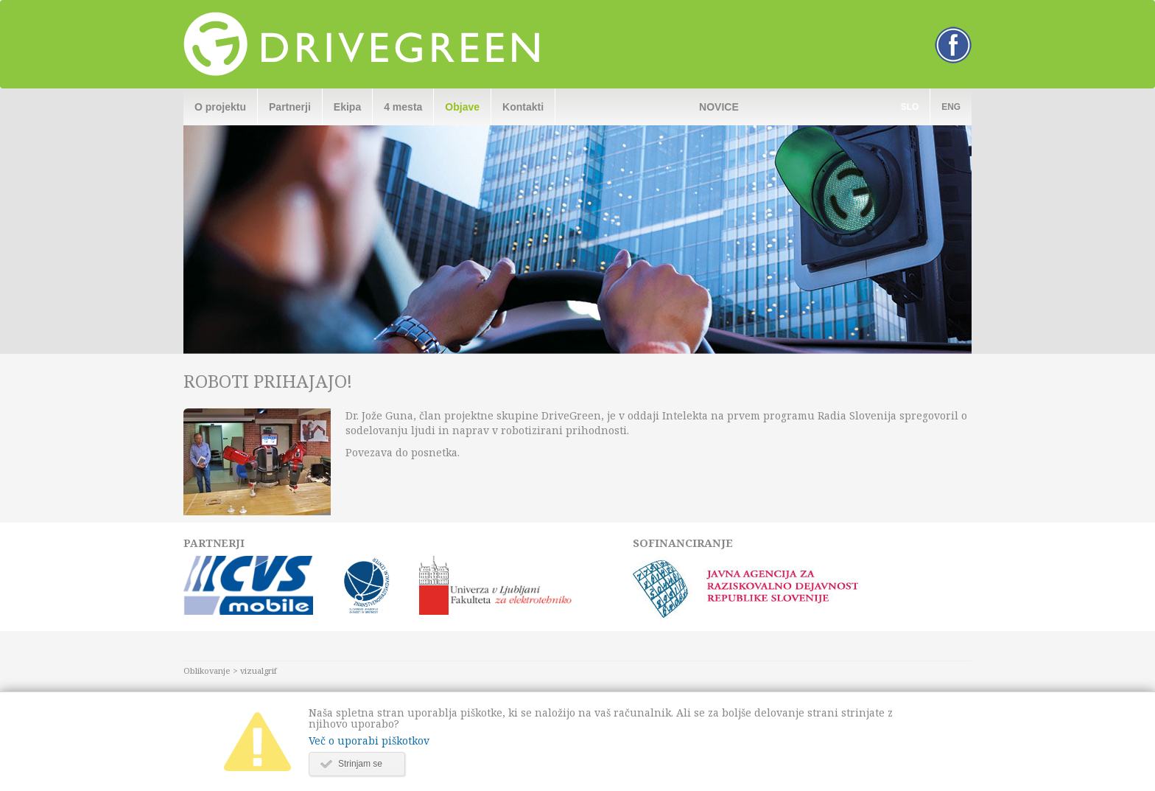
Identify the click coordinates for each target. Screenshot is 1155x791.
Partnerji (290, 107)
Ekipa (347, 107)
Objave (462, 107)
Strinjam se (360, 764)
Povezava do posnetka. (402, 452)
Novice (719, 107)
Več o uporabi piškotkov (369, 740)
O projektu (220, 107)
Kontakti (523, 107)
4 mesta (403, 107)
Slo (910, 107)
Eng (951, 107)
